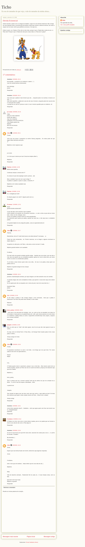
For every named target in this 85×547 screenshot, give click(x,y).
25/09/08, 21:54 (17, 430)
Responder (10, 90)
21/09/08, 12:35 (16, 167)
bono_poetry (10, 310)
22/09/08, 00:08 (19, 310)
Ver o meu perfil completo (67, 24)
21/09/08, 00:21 (17, 133)
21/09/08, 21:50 (14, 295)
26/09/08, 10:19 (17, 445)
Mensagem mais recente (10, 536)
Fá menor (9, 204)
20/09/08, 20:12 (17, 79)
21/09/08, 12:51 (17, 204)
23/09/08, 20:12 (17, 419)
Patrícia (9, 167)
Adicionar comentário (9, 487)
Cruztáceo (10, 419)
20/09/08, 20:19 (17, 111)
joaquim (9, 324)
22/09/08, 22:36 (17, 344)
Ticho (6, 7)
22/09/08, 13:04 (16, 324)
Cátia (8, 133)
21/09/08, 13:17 (17, 230)
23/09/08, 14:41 (17, 406)
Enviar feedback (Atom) (32, 542)
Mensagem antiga (49, 536)
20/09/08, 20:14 (17, 95)
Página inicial (31, 536)
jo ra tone (9, 111)
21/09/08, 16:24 (17, 274)
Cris (8, 295)
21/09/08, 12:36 (16, 191)
